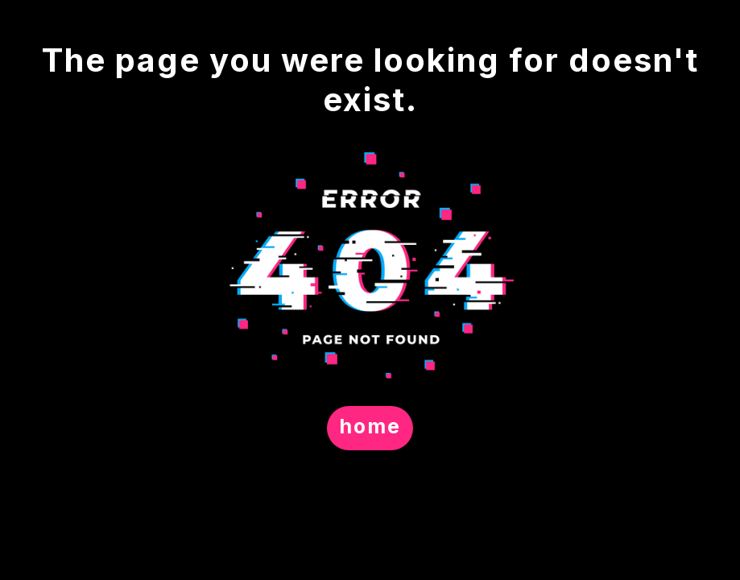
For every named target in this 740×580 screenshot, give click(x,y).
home (370, 426)
